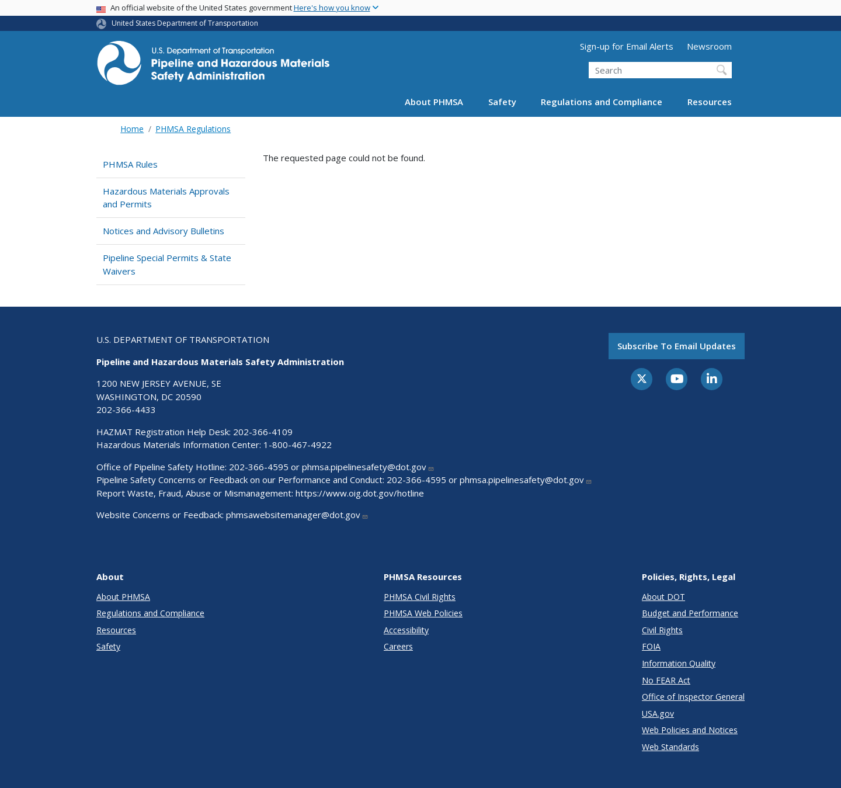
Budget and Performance (690, 613)
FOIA (651, 646)
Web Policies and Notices (690, 729)
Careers (398, 646)
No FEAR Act (666, 680)
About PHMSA (434, 101)
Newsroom (709, 46)
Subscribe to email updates (676, 346)
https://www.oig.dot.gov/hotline (360, 493)
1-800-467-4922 (297, 444)
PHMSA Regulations (193, 128)
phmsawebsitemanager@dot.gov (297, 514)
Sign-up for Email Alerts (626, 46)
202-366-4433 (126, 409)
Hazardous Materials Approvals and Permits (166, 197)
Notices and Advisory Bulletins (163, 231)
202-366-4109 (263, 432)
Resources (709, 101)
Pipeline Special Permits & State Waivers (167, 264)
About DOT (663, 596)
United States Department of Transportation (185, 23)
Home (132, 128)
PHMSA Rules (130, 164)
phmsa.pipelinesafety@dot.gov (368, 467)
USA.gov (658, 713)
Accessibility (406, 630)
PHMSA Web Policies (423, 613)
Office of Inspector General (693, 696)
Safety (502, 101)
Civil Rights (662, 630)
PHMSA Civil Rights (420, 596)
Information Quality (678, 663)
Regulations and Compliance (601, 101)
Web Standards (670, 746)
